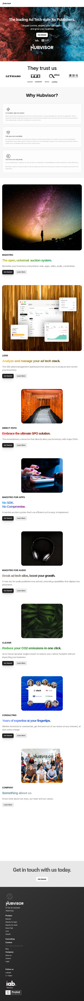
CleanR (8, 934)
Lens (7, 931)
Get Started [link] (42, 35)
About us (8, 955)
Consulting (10, 939)
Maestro (8, 919)
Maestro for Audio (11, 925)
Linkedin (8, 973)
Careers (8, 958)
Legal (7, 961)
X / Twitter (8, 976)
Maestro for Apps (11, 922)
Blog (7, 949)
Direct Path (9, 928)
